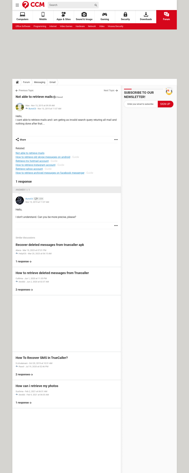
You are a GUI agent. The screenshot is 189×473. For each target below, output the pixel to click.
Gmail (52, 82)
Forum (166, 16)
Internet (53, 26)
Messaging (39, 82)
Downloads (146, 16)
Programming (40, 26)
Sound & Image (84, 16)
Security (125, 16)
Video (101, 26)
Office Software (23, 26)
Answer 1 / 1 (23, 189)
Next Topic (109, 90)
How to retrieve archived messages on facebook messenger (50, 172)
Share (23, 139)
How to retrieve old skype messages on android (43, 157)
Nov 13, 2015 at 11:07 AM (49, 108)
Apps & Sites (64, 16)
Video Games (66, 26)
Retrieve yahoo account (29, 168)
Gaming (105, 16)
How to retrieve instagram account (35, 165)
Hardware (80, 26)
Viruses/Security (115, 26)
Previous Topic (26, 90)
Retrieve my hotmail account (32, 161)
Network (92, 26)
